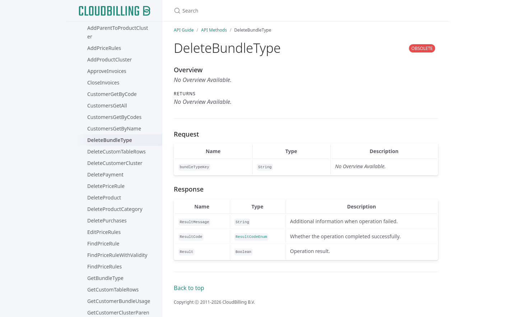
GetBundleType (105, 278)
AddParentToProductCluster (117, 32)
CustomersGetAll (107, 105)
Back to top (189, 288)
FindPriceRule (103, 243)
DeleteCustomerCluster (115, 163)
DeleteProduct (104, 197)
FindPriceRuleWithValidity (117, 255)
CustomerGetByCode (112, 94)
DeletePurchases (107, 220)
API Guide (184, 30)
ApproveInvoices (106, 71)
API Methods (214, 30)
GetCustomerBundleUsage (118, 301)
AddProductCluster (109, 59)
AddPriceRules (104, 48)
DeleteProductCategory (115, 209)
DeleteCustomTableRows (116, 151)
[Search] (258, 10)
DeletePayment (105, 174)
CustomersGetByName (114, 128)
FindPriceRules (104, 266)
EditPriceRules (104, 232)
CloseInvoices (103, 82)
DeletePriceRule (106, 186)
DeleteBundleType (109, 140)
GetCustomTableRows (113, 289)
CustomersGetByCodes (114, 117)
